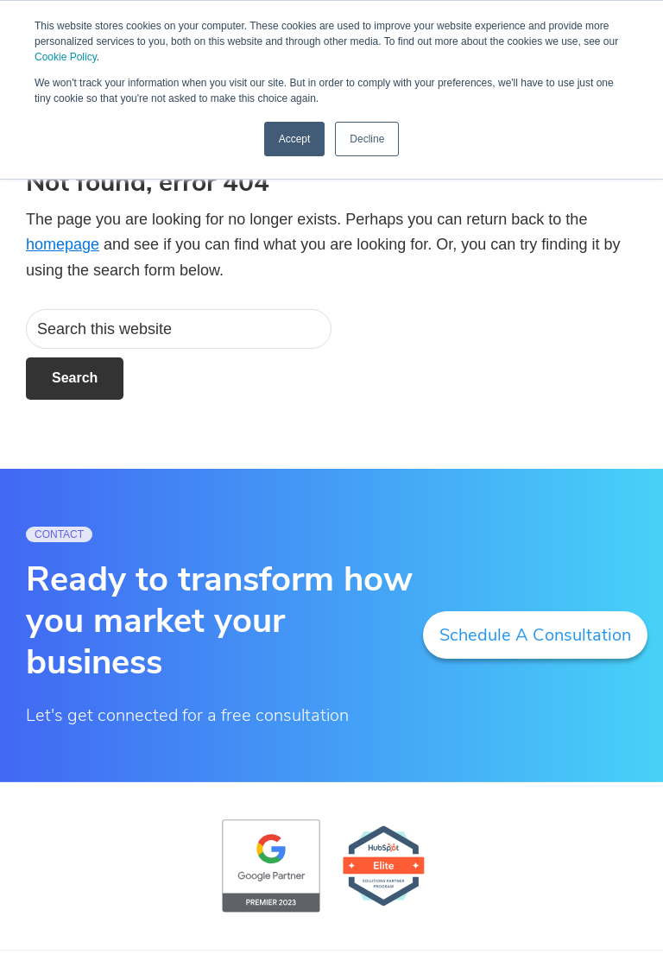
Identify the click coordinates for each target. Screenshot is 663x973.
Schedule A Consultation (535, 635)
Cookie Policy (66, 57)
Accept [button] (295, 139)
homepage (62, 244)
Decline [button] (367, 139)
